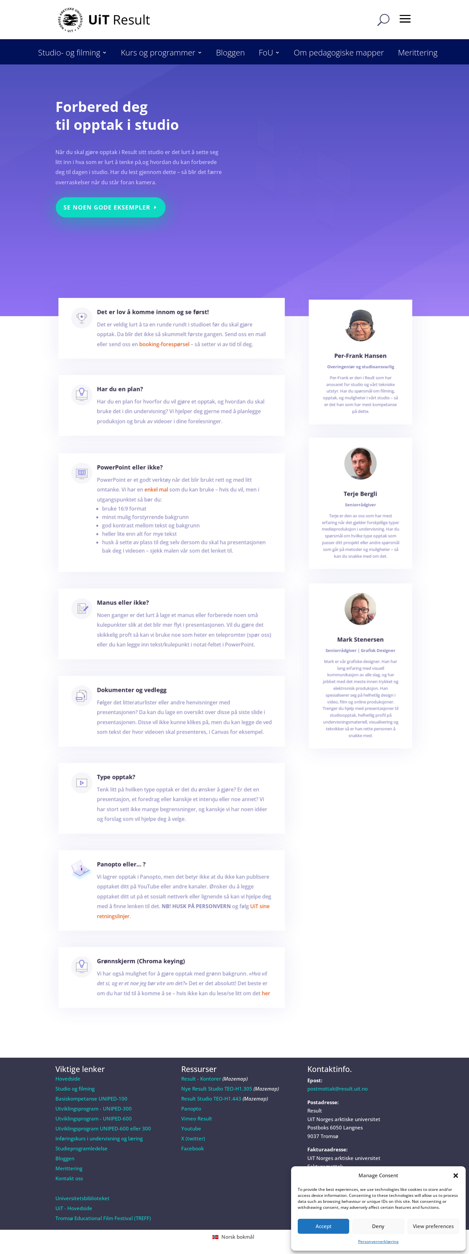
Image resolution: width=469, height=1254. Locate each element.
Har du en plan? (127, 396)
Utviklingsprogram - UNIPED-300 (93, 1108)
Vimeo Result (196, 1118)
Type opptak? (124, 785)
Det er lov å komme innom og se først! (155, 319)
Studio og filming (75, 1088)
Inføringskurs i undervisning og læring (99, 1138)
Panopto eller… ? (129, 874)
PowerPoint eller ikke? (136, 483)
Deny (378, 1226)
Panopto (191, 1108)
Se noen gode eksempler (108, 201)
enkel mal (158, 502)
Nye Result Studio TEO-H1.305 (216, 1088)
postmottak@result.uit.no (337, 1088)
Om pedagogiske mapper (339, 54)
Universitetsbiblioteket (82, 1198)
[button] (455, 1175)
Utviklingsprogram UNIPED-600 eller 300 (103, 1128)
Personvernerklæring (378, 1241)
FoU (266, 54)
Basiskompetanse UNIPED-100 (91, 1098)
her (251, 996)
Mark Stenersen (360, 656)
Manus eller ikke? (130, 611)
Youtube (191, 1128)
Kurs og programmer (158, 54)
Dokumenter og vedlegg (137, 698)
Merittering (417, 54)
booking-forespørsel (165, 346)
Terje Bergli (360, 505)
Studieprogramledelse (81, 1148)
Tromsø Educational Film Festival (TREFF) (103, 1218)
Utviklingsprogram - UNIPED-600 (93, 1118)
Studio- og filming (69, 54)
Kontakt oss (69, 1178)
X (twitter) (193, 1138)
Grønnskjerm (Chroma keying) (145, 968)
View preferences (433, 1226)
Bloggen (230, 54)
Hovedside (67, 1078)
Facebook (192, 1148)
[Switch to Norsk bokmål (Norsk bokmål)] (235, 1236)
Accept (324, 1226)
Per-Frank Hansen (360, 366)
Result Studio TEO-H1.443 (211, 1098)
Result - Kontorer (201, 1078)
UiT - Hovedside (73, 1208)
